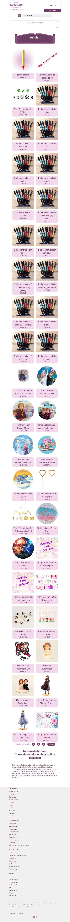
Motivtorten (13, 826)
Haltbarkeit (12, 808)
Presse (11, 893)
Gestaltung (12, 797)
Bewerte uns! (13, 877)
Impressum (12, 896)
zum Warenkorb (52, 10)
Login (56, 27)
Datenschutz (13, 869)
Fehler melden (13, 885)
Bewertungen (13, 879)
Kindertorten (13, 829)
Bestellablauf (13, 853)
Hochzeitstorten (14, 832)
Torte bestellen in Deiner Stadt (19, 845)
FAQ (10, 887)
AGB (10, 864)
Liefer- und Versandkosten (17, 855)
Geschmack (13, 802)
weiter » (51, 744)
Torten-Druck (13, 800)
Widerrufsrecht (14, 866)
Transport (12, 810)
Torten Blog (13, 890)
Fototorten (12, 823)
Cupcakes (12, 842)
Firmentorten (13, 837)
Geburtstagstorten (15, 840)
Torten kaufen (13, 792)
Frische (11, 805)
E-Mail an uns (13, 882)
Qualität (11, 794)
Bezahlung (12, 816)
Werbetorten (13, 834)
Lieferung (12, 813)
